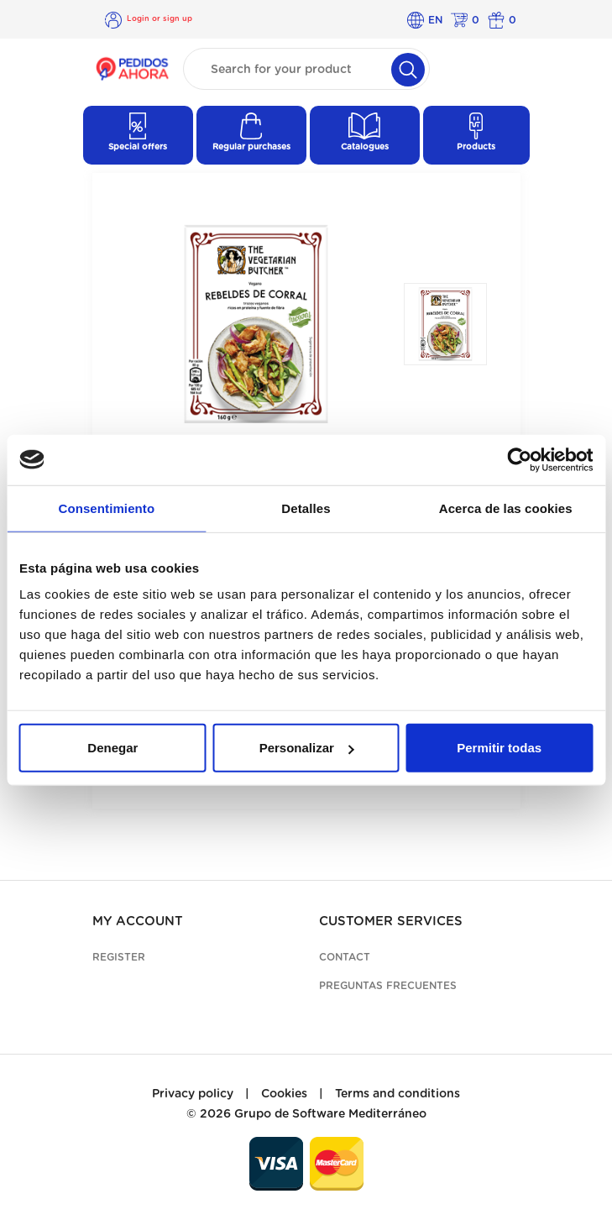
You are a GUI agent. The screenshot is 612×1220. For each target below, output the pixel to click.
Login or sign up (159, 19)
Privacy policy (192, 1094)
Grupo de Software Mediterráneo (330, 1114)
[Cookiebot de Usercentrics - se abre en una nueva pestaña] (519, 459)
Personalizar (306, 748)
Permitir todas (499, 748)
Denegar (112, 748)
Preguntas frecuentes (388, 986)
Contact (344, 957)
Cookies (284, 1094)
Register (118, 957)
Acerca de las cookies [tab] (506, 507)
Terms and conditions (397, 1094)
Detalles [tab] (305, 507)
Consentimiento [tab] (106, 507)
